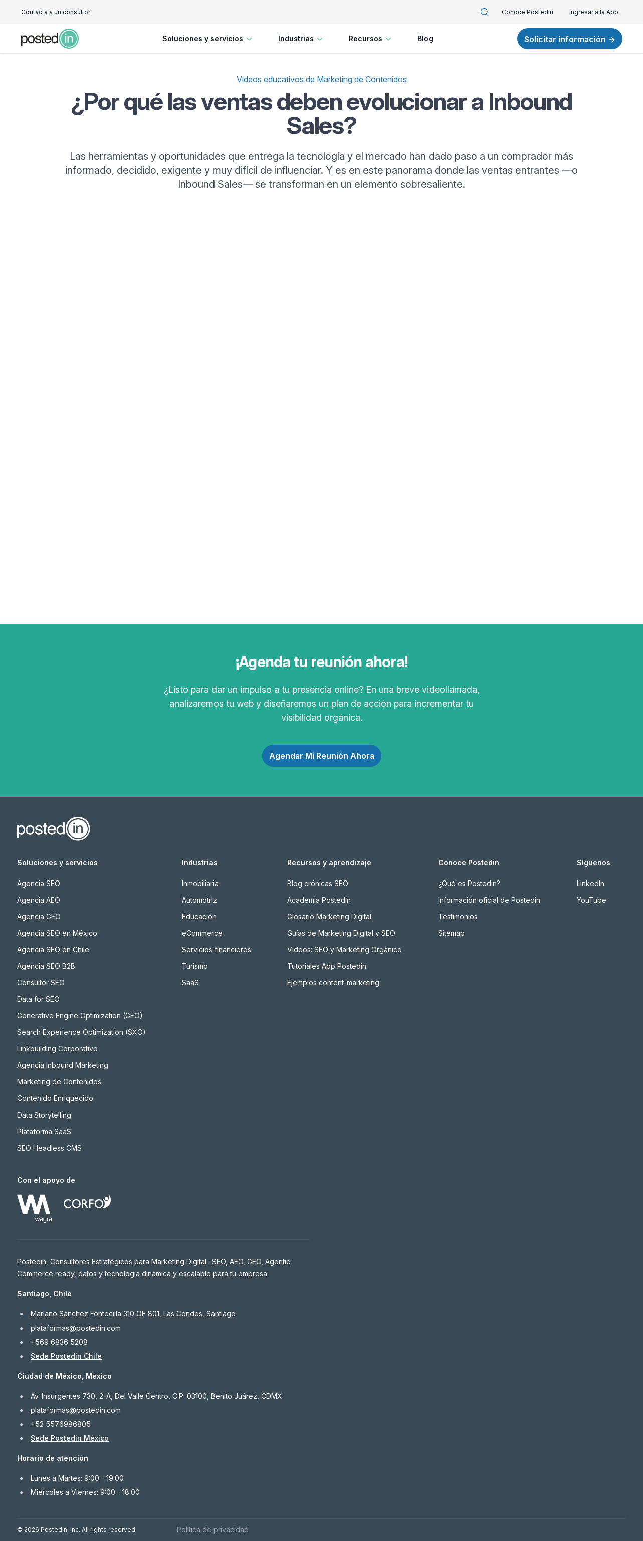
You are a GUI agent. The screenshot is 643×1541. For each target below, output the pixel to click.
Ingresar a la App (593, 12)
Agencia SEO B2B (46, 966)
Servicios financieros (216, 949)
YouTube (591, 900)
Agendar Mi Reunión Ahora (321, 756)
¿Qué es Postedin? (469, 883)
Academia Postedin (319, 900)
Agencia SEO (38, 883)
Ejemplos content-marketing (333, 982)
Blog (425, 38)
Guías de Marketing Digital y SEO (341, 933)
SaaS (190, 982)
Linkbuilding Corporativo (57, 1048)
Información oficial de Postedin (489, 900)
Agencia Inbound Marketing (62, 1065)
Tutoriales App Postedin (326, 966)
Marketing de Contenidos (59, 1081)
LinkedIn (590, 883)
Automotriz (199, 900)
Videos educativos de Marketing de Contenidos (322, 79)
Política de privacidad (213, 1529)
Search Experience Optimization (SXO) (81, 1032)
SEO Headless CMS (49, 1148)
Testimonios (458, 916)
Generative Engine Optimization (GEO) (80, 1015)
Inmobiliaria (200, 883)
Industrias (301, 39)
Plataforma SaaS (44, 1131)
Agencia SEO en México (57, 933)
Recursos (371, 39)
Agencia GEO (39, 916)
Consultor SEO (41, 982)
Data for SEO (38, 999)
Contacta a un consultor (55, 12)
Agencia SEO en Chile (53, 949)
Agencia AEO (38, 900)
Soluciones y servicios (208, 39)
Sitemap (451, 933)
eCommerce (202, 933)
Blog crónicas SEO (317, 883)
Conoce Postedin (527, 12)
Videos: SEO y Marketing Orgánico (344, 949)
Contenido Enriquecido (55, 1098)
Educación (199, 916)
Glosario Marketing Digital (329, 916)
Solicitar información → (569, 39)
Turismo (195, 966)
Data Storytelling (44, 1115)
